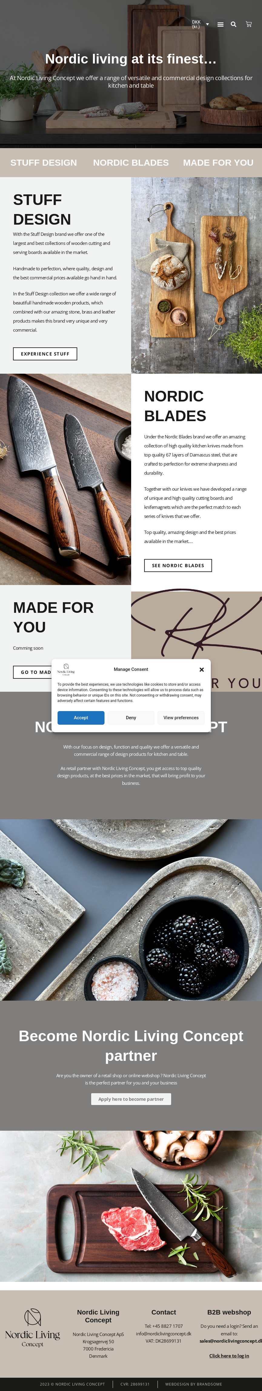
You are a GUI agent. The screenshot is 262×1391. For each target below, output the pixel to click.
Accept (81, 717)
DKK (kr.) (196, 24)
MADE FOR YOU (218, 162)
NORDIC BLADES (131, 162)
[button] (202, 670)
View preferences (181, 717)
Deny (131, 717)
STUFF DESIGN (43, 162)
